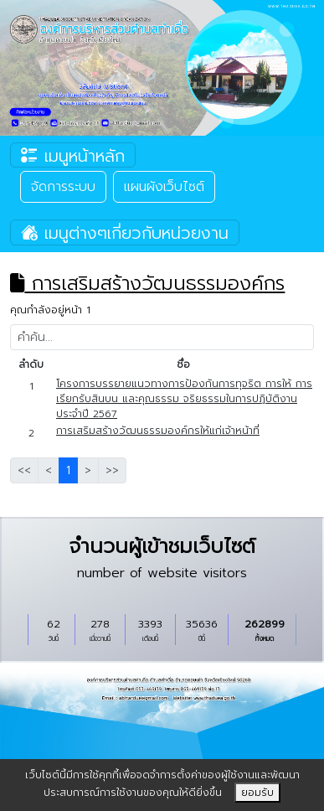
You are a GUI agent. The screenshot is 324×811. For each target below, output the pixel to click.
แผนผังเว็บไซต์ (164, 187)
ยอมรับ (257, 792)
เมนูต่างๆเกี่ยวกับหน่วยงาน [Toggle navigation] (125, 232)
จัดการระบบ (63, 187)
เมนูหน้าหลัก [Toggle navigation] (73, 155)
